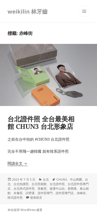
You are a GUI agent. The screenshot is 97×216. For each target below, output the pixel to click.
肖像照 (18, 193)
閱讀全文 (18, 163)
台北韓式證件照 (24, 188)
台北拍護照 (21, 184)
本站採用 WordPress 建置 (25, 210)
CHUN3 (61, 179)
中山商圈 (76, 179)
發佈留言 (36, 197)
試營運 (30, 193)
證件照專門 (45, 193)
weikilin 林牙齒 (28, 11)
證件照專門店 (65, 193)
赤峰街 (81, 193)
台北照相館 (39, 184)
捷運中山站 (57, 188)
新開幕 (72, 188)
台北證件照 (57, 184)
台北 (46, 179)
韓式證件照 (15, 197)
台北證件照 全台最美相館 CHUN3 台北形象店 (41, 122)
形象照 (42, 188)
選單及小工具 (84, 16)
